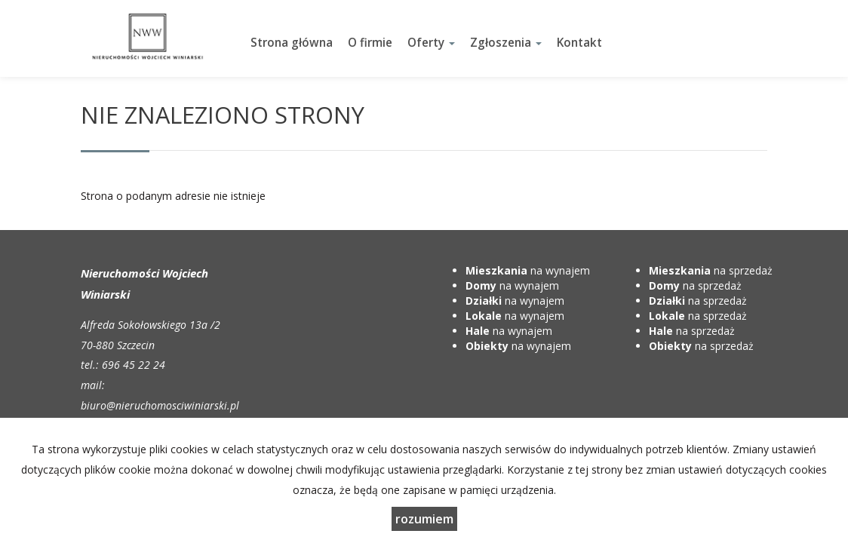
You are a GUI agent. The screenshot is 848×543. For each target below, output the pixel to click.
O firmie (370, 43)
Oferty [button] (431, 43)
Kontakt (579, 43)
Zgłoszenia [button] (506, 43)
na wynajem (527, 270)
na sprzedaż (711, 270)
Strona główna (291, 43)
